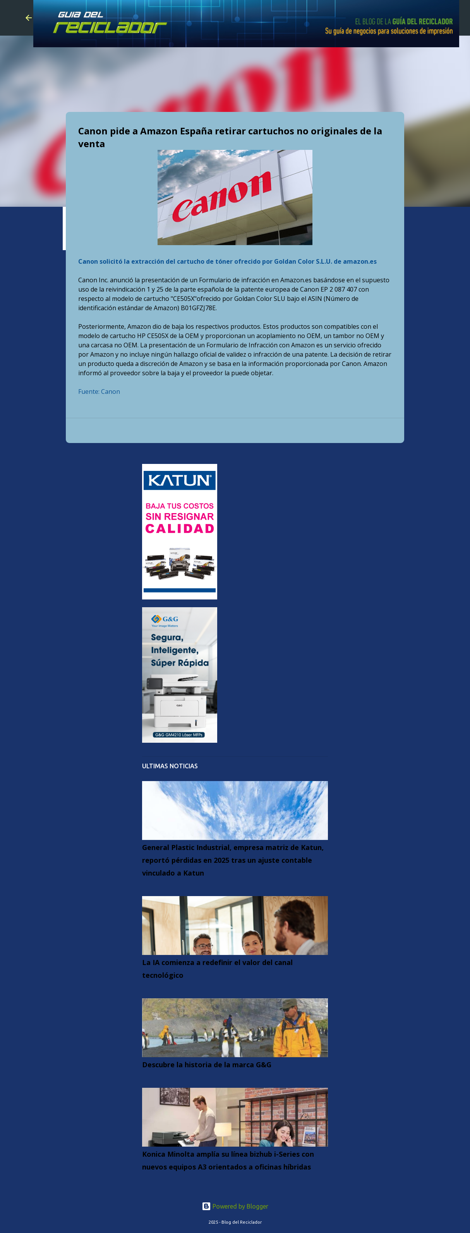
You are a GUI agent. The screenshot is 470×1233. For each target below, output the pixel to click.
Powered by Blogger (235, 1206)
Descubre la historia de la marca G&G (206, 1064)
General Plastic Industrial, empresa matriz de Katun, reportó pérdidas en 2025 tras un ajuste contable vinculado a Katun (233, 860)
